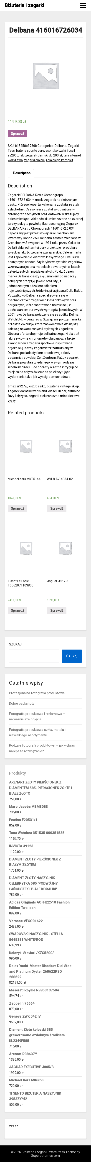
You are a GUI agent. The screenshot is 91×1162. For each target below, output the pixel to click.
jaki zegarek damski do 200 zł (41, 155)
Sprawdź (17, 134)
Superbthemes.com (45, 1155)
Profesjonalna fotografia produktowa (37, 693)
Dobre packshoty (21, 703)
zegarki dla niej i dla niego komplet (48, 160)
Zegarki (73, 146)
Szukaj (15, 644)
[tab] (22, 173)
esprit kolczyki (56, 150)
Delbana (60, 146)
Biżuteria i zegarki (24, 5)
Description (21, 173)
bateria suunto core (30, 150)
